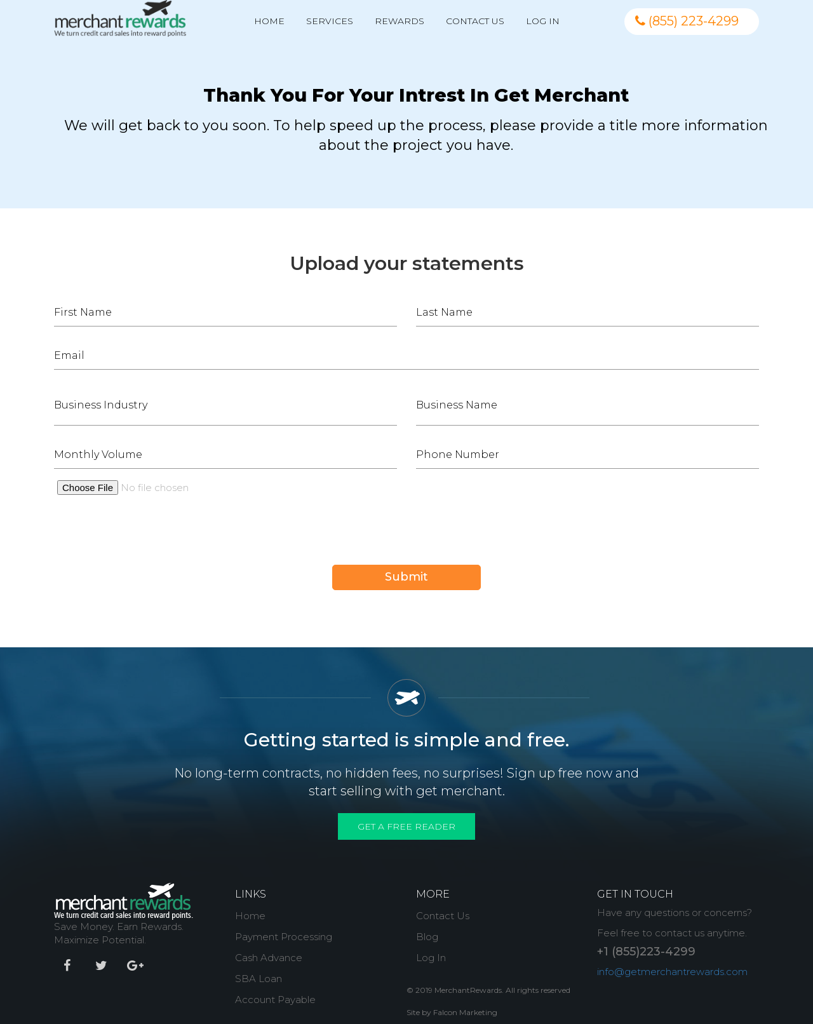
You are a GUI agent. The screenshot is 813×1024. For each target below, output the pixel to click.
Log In (543, 21)
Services (329, 21)
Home (269, 21)
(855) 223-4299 (687, 21)
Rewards (399, 21)
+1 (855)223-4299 (646, 952)
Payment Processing (283, 937)
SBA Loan (258, 979)
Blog (427, 937)
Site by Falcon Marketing (451, 1012)
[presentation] (150, 540)
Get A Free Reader (406, 826)
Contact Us (475, 21)
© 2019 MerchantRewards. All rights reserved (488, 990)
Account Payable (275, 1000)
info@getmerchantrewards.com (672, 972)
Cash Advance (268, 958)
